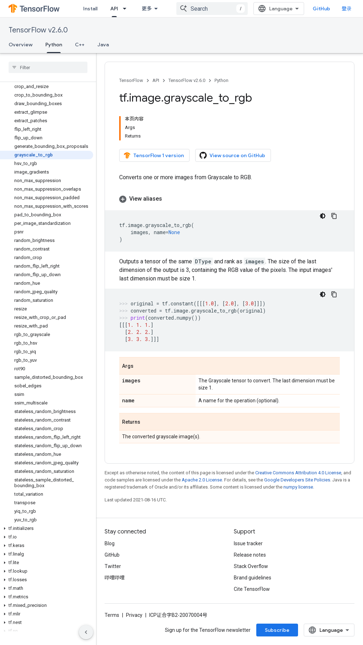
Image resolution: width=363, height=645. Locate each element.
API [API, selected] (114, 8)
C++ (80, 44)
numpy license (298, 487)
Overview (20, 44)
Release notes (250, 555)
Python (221, 80)
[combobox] (212, 8)
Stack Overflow (251, 566)
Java (103, 44)
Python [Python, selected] (53, 44)
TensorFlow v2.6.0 (38, 30)
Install (90, 8)
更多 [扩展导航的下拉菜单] (147, 8)
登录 (347, 8)
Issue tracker (248, 543)
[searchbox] (48, 67)
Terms (112, 615)
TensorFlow (131, 80)
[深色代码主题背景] (322, 216)
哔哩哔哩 (115, 577)
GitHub (321, 8)
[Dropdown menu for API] (126, 8)
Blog (110, 543)
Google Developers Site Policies (297, 480)
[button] (46, 528)
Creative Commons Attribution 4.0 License (298, 472)
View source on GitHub (232, 155)
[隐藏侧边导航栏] (86, 632)
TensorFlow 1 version (153, 155)
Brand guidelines (252, 577)
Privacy (134, 615)
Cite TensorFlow (252, 589)
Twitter (113, 566)
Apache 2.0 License (202, 480)
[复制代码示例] (334, 216)
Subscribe (277, 630)
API (155, 80)
